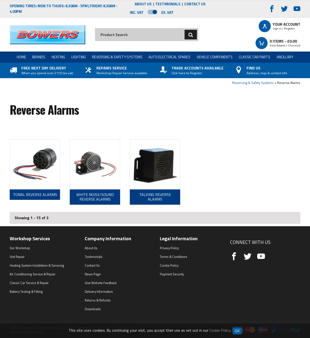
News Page (93, 274)
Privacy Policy (169, 248)
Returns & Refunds (98, 300)
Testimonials (167, 4)
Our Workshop (20, 248)
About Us (143, 4)
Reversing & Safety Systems (117, 57)
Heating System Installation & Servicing (37, 265)
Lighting (78, 57)
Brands (38, 57)
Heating (58, 57)
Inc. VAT (137, 12)
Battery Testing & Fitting (26, 291)
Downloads (93, 309)
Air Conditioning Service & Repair (32, 274)
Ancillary (285, 57)
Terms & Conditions (173, 256)
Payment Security (172, 274)
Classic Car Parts (254, 57)
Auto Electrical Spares (169, 57)
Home (21, 57)
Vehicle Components (214, 57)
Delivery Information (99, 291)
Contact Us (195, 4)
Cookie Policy (169, 265)
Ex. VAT (167, 12)
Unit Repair (17, 256)
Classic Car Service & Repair (29, 282)
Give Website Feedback (100, 282)
